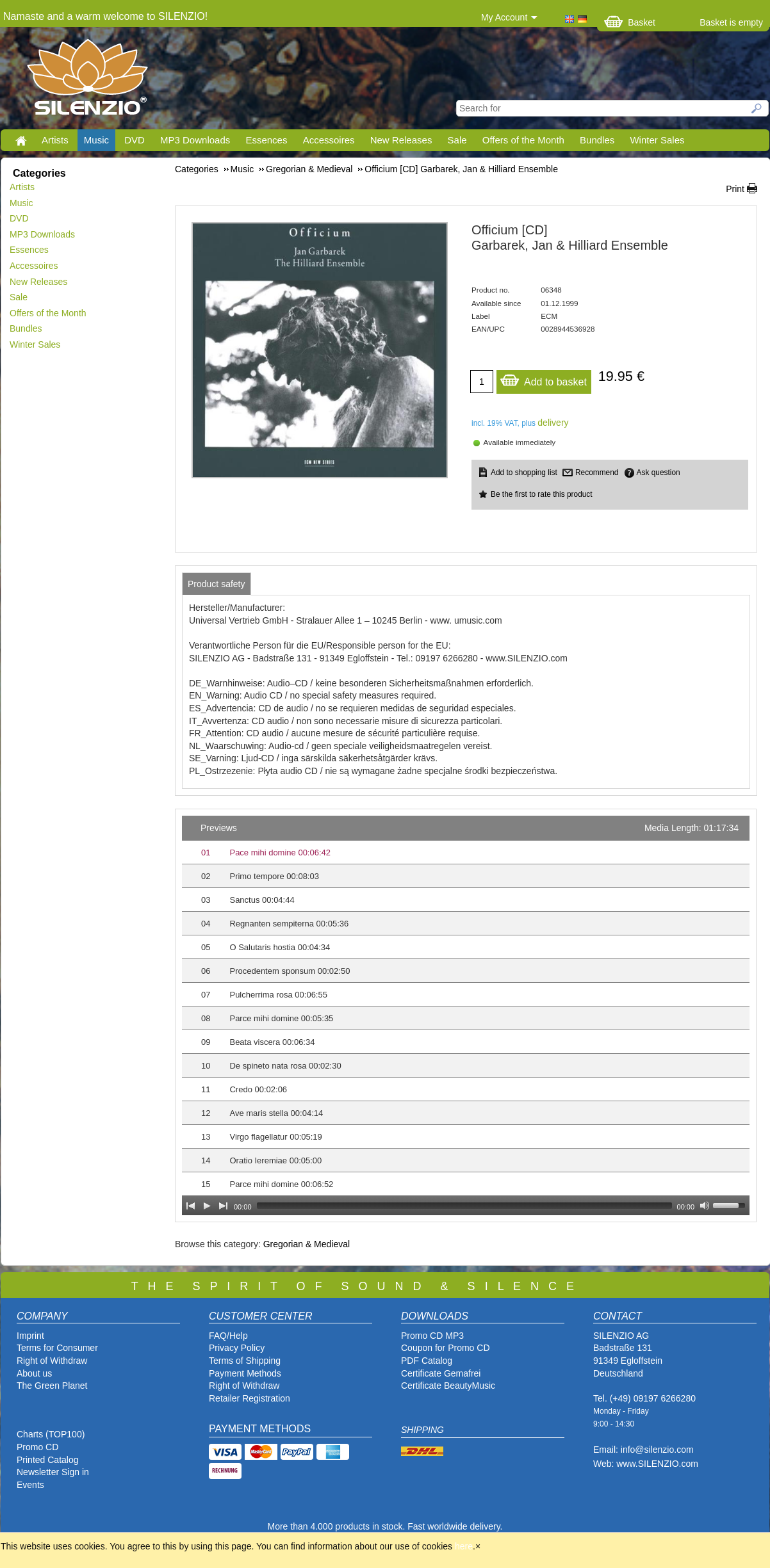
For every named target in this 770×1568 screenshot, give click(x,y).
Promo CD (37, 1447)
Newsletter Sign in (53, 1472)
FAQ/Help (228, 1335)
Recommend (596, 472)
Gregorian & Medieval (306, 1244)
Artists (55, 139)
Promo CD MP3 (432, 1335)
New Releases (401, 139)
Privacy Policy (237, 1348)
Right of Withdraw (52, 1360)
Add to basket (543, 378)
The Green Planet (52, 1385)
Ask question (658, 472)
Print (735, 189)
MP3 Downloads (195, 139)
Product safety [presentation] (216, 584)
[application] (466, 1015)
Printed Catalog (48, 1460)
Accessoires (329, 139)
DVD (134, 139)
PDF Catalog (426, 1360)
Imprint (30, 1335)
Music (96, 139)
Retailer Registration (249, 1398)
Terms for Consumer (57, 1348)
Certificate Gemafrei (440, 1373)
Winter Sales (657, 139)
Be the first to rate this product (542, 494)
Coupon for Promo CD (445, 1348)
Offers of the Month (523, 139)
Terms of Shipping (245, 1360)
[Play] (207, 1205)
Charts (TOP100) (51, 1434)
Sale (457, 139)
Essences (266, 139)
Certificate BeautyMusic (448, 1385)
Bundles (597, 139)
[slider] (464, 1205)
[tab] (216, 583)
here (464, 1546)
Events (30, 1485)
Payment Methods (245, 1373)
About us (34, 1373)
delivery (552, 422)
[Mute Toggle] (705, 1205)
